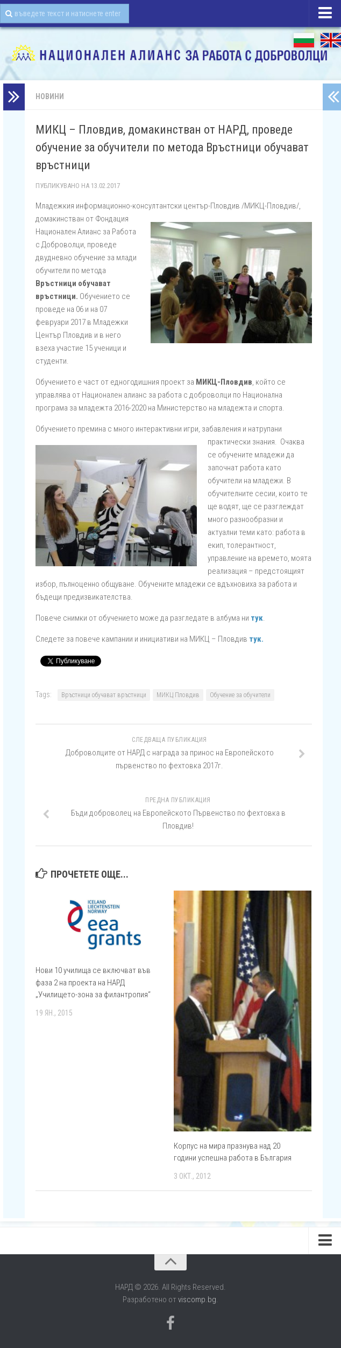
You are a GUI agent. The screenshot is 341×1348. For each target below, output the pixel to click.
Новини (49, 96)
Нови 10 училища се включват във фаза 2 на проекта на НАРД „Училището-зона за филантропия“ (93, 982)
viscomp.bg (197, 1299)
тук (257, 618)
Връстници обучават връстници (103, 695)
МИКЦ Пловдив (178, 695)
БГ (304, 40)
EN (331, 40)
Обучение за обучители (240, 695)
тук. (256, 639)
